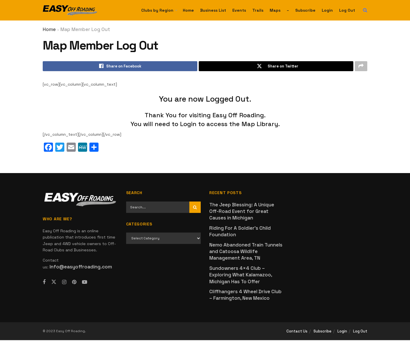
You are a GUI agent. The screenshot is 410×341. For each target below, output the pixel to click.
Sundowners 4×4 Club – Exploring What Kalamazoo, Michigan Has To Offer (240, 275)
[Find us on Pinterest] (74, 283)
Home (188, 10)
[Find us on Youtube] (84, 283)
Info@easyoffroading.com (81, 267)
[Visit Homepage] (70, 10)
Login (327, 10)
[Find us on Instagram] (64, 283)
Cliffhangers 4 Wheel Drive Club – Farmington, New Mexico (245, 295)
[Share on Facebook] (120, 66)
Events (239, 10)
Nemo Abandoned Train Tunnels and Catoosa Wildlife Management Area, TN (245, 252)
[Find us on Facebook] (44, 283)
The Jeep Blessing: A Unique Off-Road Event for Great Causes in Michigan (241, 212)
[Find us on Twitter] (53, 283)
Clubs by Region (157, 10)
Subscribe (305, 10)
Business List (213, 10)
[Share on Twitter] (276, 66)
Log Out (347, 10)
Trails (257, 10)
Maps (275, 10)
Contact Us (297, 331)
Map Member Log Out (85, 29)
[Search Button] (365, 10)
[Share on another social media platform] (361, 66)
